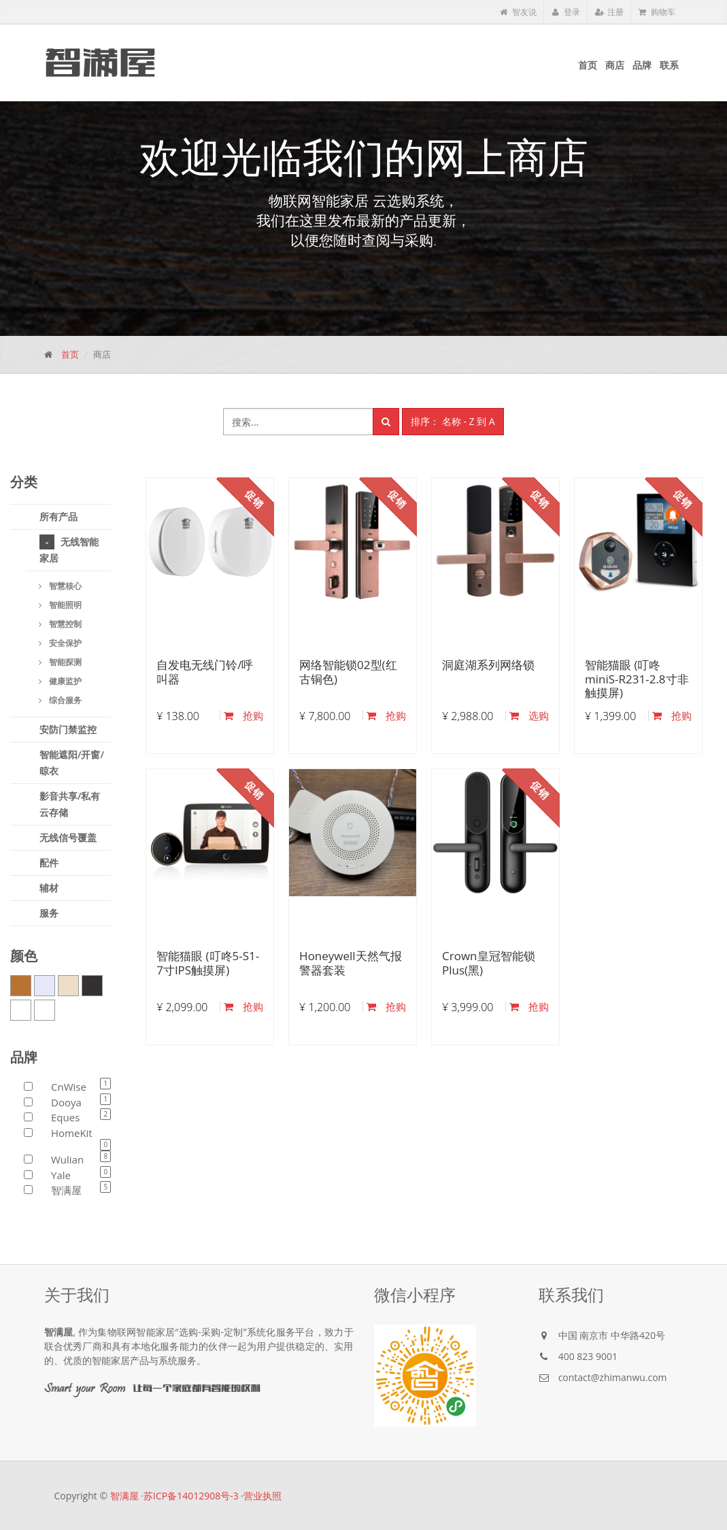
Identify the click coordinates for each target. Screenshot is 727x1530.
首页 (70, 354)
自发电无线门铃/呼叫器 (204, 671)
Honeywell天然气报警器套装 (350, 962)
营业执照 (262, 1495)
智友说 (518, 12)
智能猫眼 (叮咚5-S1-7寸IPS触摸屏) (207, 962)
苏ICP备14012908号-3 (191, 1495)
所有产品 (58, 516)
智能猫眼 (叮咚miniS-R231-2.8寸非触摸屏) (637, 678)
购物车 (657, 12)
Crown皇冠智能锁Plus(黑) (488, 962)
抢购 (243, 715)
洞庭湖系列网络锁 (488, 665)
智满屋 (124, 1495)
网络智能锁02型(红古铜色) (347, 671)
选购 (529, 715)
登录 (566, 12)
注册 (609, 12)
